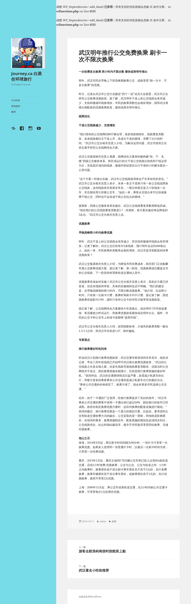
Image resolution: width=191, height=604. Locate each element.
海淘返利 (15, 106)
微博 (13, 111)
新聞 (114, 521)
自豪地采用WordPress (90, 596)
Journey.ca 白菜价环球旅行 (26, 76)
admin (103, 521)
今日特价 (15, 100)
